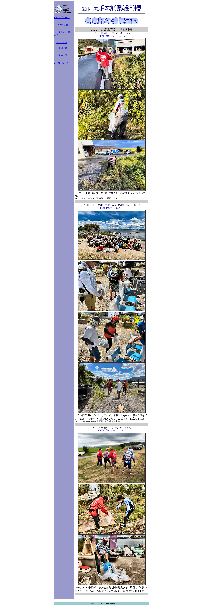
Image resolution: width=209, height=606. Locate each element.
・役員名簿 (61, 42)
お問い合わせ (61, 63)
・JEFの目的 (62, 25)
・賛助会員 (61, 48)
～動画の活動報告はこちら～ (111, 36)
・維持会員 (61, 55)
